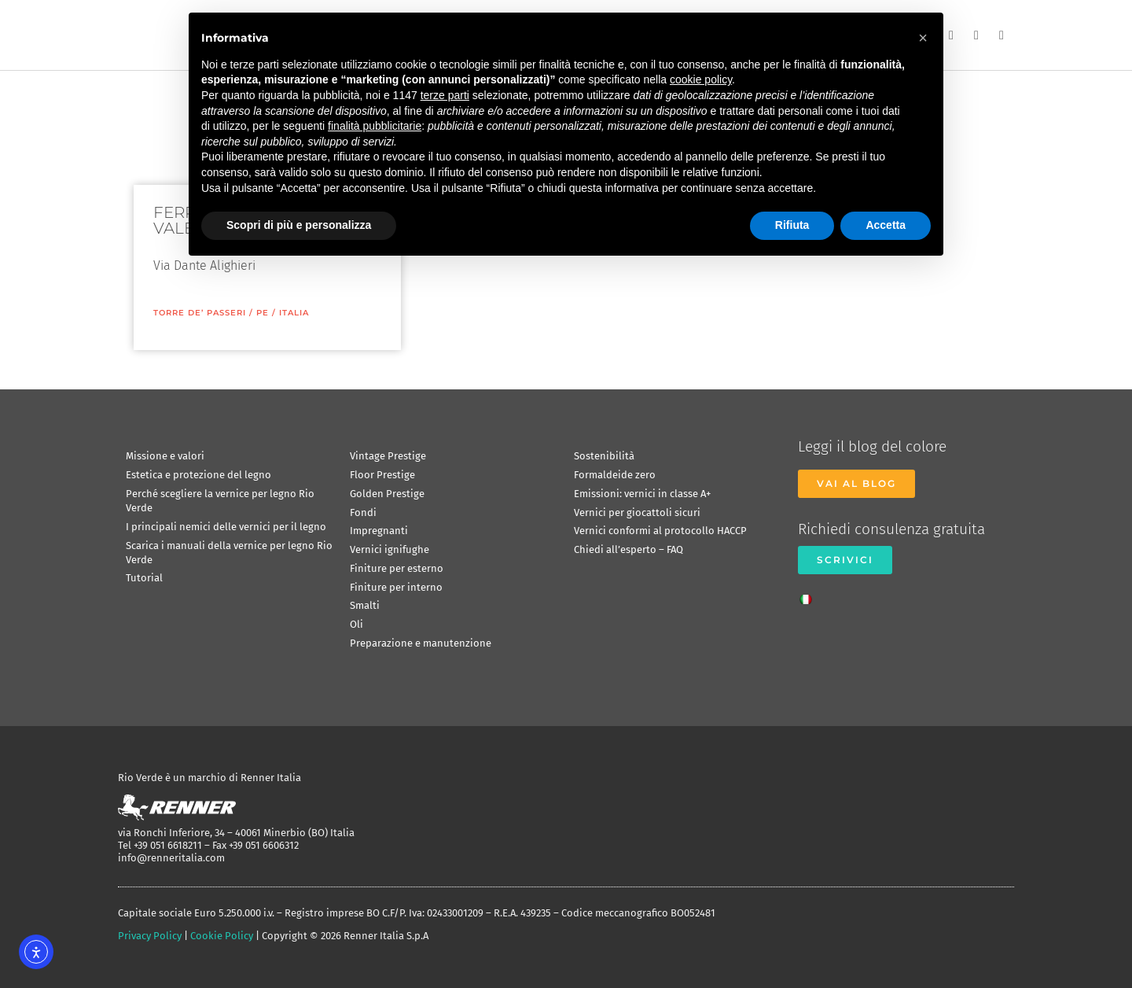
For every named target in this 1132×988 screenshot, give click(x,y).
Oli (356, 624)
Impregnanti (379, 530)
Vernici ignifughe (389, 549)
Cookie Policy (221, 936)
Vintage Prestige (388, 456)
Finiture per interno (396, 587)
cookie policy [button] (701, 79)
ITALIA (294, 313)
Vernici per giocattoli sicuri (637, 512)
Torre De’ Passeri (199, 313)
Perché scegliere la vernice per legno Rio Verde (220, 501)
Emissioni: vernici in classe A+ (642, 494)
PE (262, 313)
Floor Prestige (382, 475)
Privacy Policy (150, 936)
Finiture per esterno (396, 568)
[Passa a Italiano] (810, 594)
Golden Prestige (387, 494)
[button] (922, 37)
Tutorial (144, 578)
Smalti (365, 605)
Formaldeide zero (615, 475)
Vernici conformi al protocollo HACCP (660, 530)
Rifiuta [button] (792, 225)
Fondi (363, 512)
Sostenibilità (604, 456)
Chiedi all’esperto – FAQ (628, 549)
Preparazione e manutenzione (420, 643)
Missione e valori (165, 456)
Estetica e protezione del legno (198, 475)
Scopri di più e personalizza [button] (298, 225)
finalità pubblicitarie (374, 126)
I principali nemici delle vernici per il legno (226, 527)
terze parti (445, 95)
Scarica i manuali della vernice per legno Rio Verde (229, 553)
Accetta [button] (886, 225)
